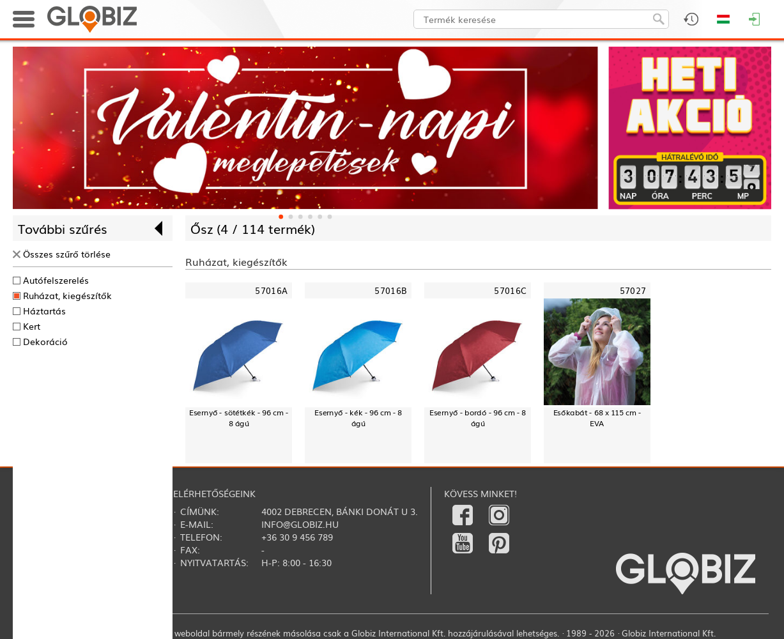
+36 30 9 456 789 (297, 536)
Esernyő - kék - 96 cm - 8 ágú (358, 418)
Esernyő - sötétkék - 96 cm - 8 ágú (238, 418)
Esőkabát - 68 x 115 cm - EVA (597, 418)
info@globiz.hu (300, 524)
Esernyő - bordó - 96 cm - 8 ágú (477, 418)
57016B (390, 290)
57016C (510, 290)
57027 (633, 290)
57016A (271, 290)
